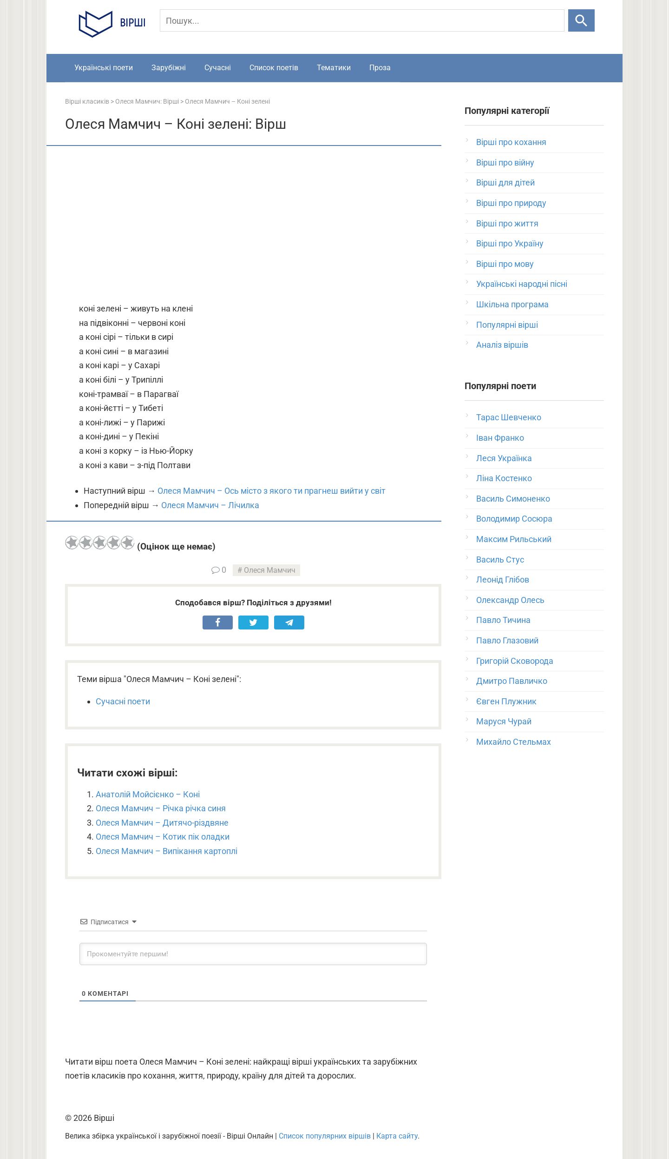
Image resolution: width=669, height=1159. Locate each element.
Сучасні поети (123, 701)
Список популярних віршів (325, 1136)
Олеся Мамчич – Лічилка (210, 505)
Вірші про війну (505, 162)
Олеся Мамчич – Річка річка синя (161, 808)
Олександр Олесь (510, 600)
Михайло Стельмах (513, 742)
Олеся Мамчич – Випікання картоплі (166, 851)
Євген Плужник (506, 701)
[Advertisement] (253, 225)
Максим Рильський (513, 539)
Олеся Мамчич (269, 570)
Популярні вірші (507, 325)
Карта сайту (397, 1136)
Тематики (334, 67)
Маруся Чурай (503, 721)
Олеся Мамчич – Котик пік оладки (163, 836)
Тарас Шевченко (508, 417)
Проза (380, 67)
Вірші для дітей (505, 182)
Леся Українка (504, 458)
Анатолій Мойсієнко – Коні (148, 794)
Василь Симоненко (513, 498)
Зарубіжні (168, 67)
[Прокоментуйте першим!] (253, 954)
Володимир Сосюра (514, 518)
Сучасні (217, 67)
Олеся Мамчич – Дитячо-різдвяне (162, 823)
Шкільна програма (512, 304)
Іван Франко (500, 438)
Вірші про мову (505, 264)
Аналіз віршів (502, 345)
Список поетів (273, 67)
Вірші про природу (511, 203)
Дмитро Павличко (511, 681)
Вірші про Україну (510, 243)
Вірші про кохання (511, 142)
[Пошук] (362, 20)
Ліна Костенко (504, 478)
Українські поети (103, 67)
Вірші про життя (507, 223)
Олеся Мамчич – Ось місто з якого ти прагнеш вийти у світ (271, 491)
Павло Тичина (503, 620)
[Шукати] (581, 20)
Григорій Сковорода (514, 661)
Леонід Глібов (502, 579)
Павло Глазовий (507, 640)
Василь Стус (500, 559)
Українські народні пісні (521, 284)
